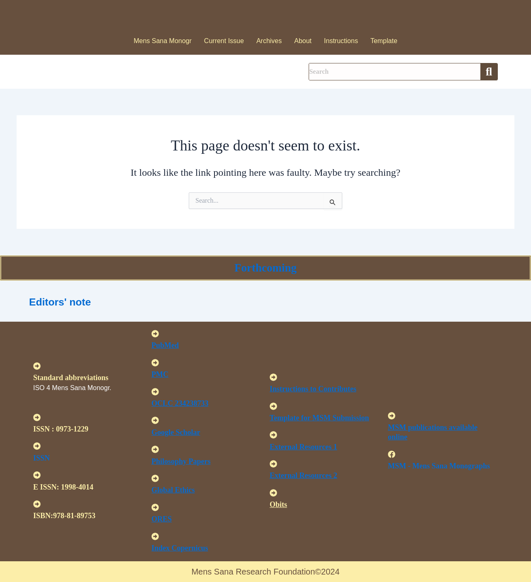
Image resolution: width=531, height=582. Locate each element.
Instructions (341, 40)
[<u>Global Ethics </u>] (155, 478)
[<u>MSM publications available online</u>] (391, 416)
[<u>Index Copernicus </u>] (155, 536)
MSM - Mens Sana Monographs (439, 466)
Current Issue (224, 40)
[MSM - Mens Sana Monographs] (391, 454)
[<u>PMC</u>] (155, 362)
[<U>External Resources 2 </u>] (273, 464)
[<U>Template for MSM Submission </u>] (273, 406)
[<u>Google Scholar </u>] (155, 420)
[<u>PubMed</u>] (155, 333)
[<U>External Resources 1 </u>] (273, 435)
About (303, 40)
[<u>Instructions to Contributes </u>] (273, 377)
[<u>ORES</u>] (155, 507)
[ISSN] (37, 446)
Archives (269, 40)
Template (383, 40)
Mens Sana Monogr (163, 40)
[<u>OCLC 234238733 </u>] (155, 391)
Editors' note (67, 301)
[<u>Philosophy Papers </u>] (155, 449)
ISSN (41, 458)
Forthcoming (265, 268)
